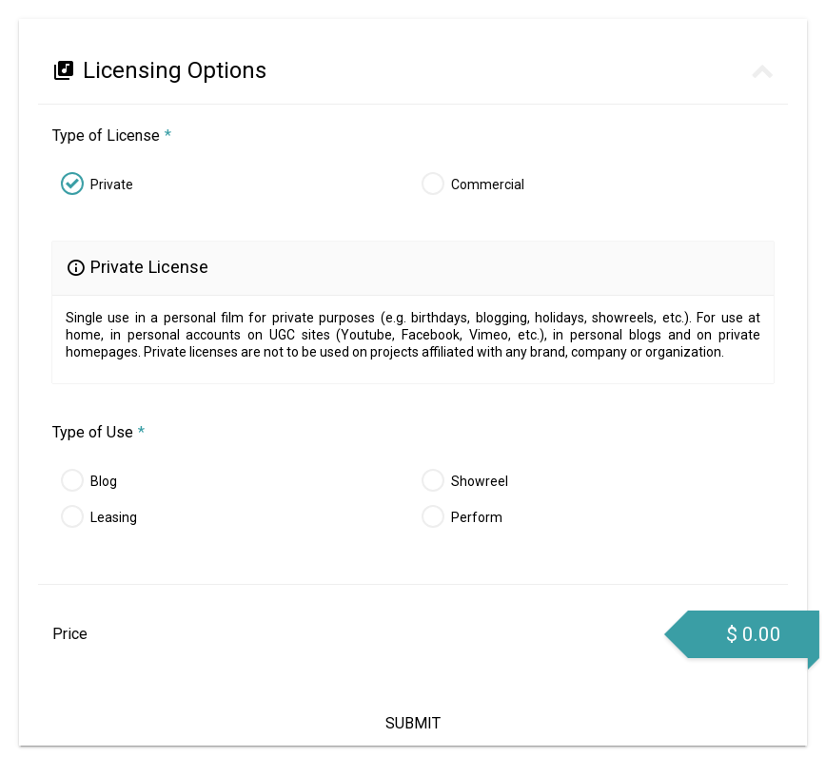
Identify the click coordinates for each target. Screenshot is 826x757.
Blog (103, 481)
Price (69, 634)
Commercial (486, 184)
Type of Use (98, 432)
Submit (413, 723)
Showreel (479, 481)
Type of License (110, 135)
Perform (476, 517)
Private (110, 184)
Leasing (113, 517)
